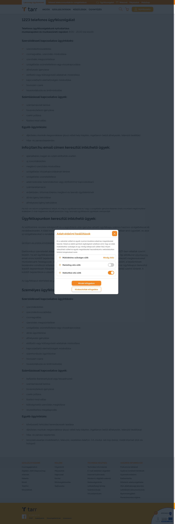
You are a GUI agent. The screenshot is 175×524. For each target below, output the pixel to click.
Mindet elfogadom (86, 283)
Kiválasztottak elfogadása (86, 289)
